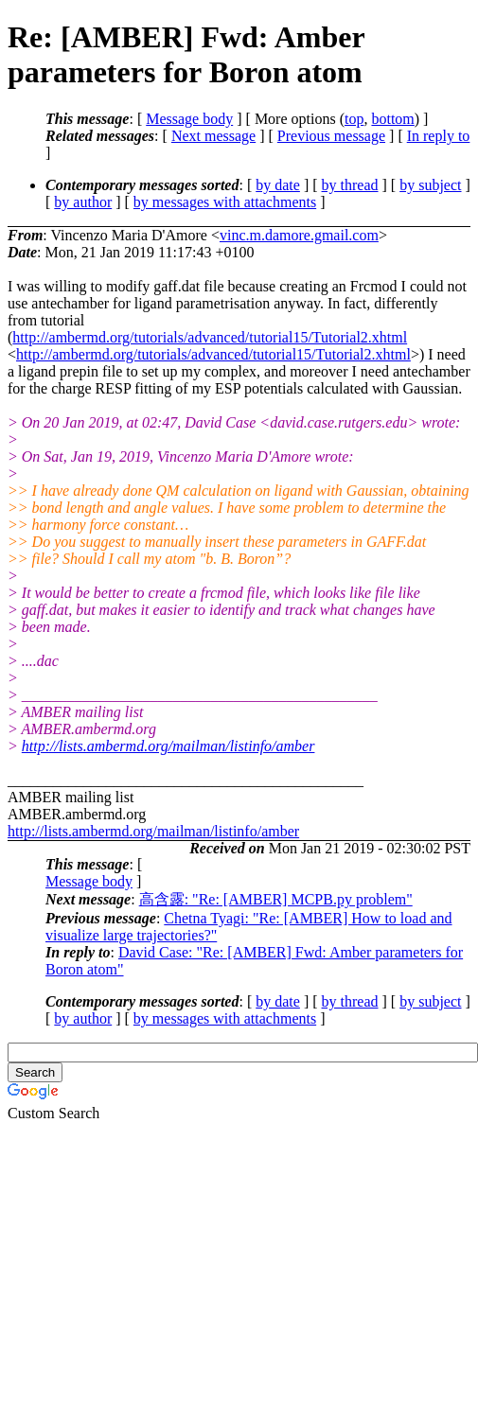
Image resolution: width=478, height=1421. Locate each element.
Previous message (331, 136)
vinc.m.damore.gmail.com (299, 235)
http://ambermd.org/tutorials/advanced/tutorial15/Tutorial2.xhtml (209, 337)
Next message (213, 136)
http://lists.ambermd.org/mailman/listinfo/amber (168, 746)
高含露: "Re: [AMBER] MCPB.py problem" (276, 899)
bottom (392, 119)
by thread (350, 185)
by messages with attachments (224, 202)
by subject (430, 185)
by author (83, 202)
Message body (189, 119)
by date (278, 185)
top (354, 119)
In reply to (438, 136)
